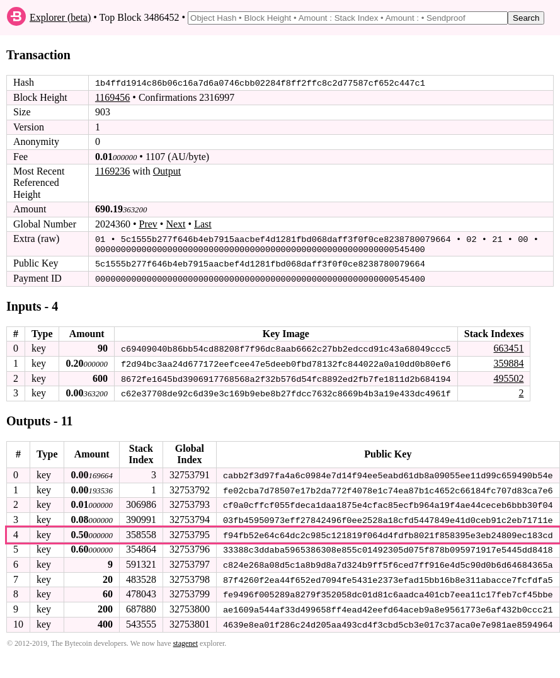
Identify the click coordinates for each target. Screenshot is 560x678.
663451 (508, 346)
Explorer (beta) (60, 17)
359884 (508, 361)
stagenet (185, 638)
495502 (508, 376)
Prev (148, 223)
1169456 (112, 97)
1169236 (112, 171)
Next (175, 223)
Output (167, 171)
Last (203, 223)
